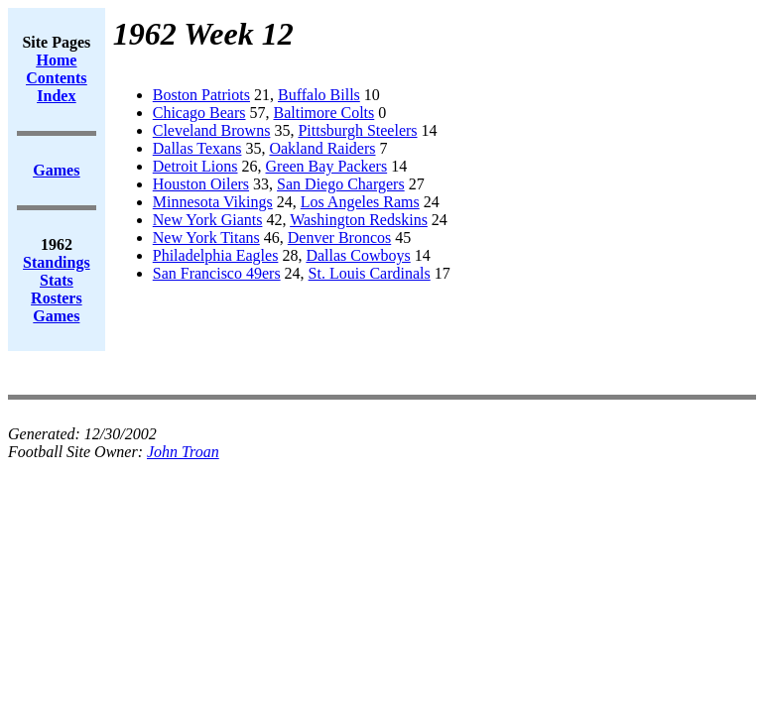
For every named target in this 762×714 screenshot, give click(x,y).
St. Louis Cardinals (370, 273)
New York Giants (208, 219)
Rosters (56, 298)
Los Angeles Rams (360, 201)
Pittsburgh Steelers (357, 130)
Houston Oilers (201, 184)
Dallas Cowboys (358, 255)
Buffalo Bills (319, 94)
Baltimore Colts (324, 112)
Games (56, 315)
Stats (56, 280)
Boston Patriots (201, 94)
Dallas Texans (197, 148)
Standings (56, 262)
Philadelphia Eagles (216, 255)
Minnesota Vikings (213, 201)
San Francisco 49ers (217, 273)
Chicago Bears (199, 112)
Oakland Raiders (322, 148)
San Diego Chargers (341, 184)
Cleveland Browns (212, 130)
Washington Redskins (359, 219)
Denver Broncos (339, 237)
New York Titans (206, 237)
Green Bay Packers (327, 166)
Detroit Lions (195, 166)
